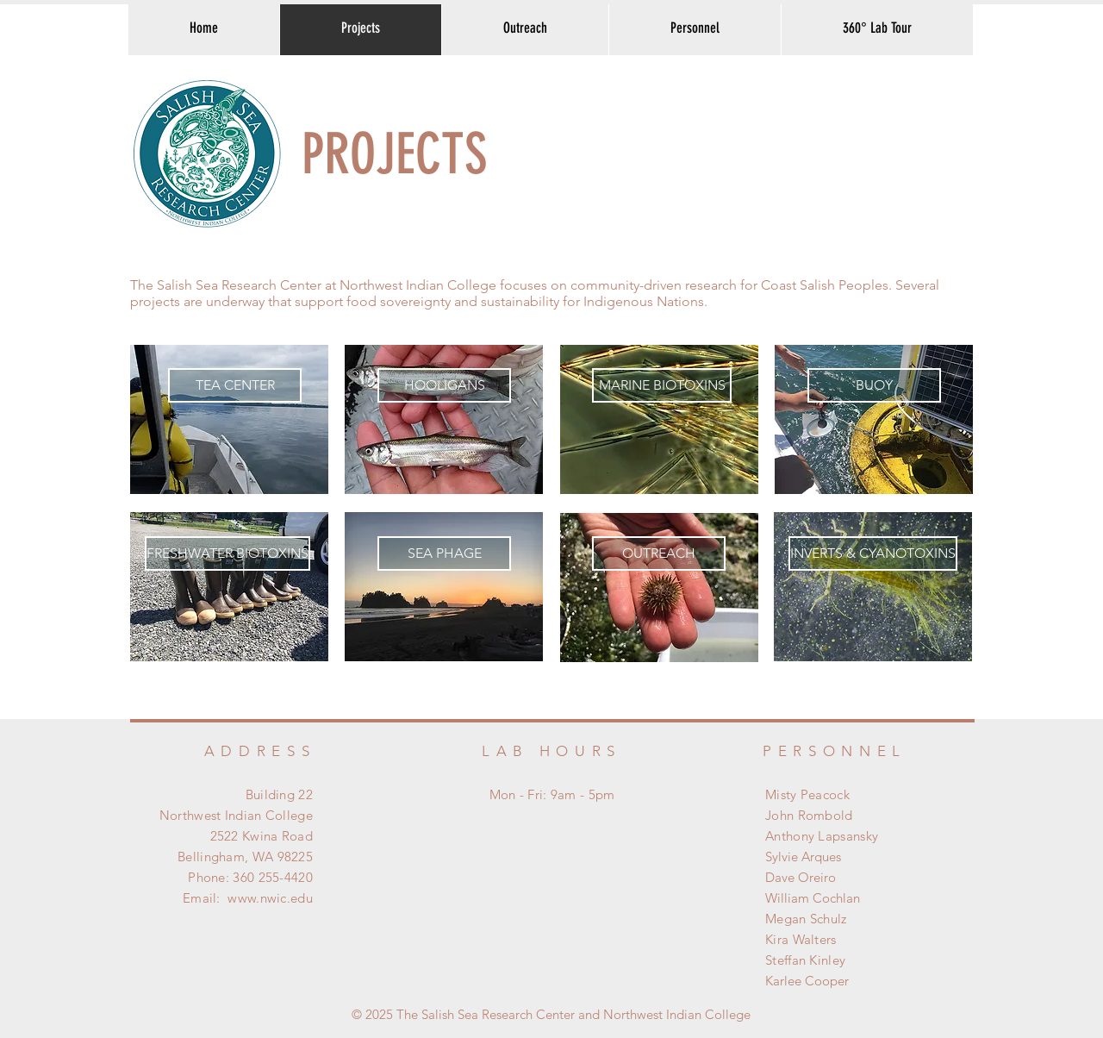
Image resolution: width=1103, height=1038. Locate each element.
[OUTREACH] (659, 553)
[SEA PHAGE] (444, 553)
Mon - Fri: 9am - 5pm (552, 794)
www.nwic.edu (270, 898)
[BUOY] (874, 385)
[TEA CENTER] (235, 385)
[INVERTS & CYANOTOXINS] (872, 553)
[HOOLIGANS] (444, 385)
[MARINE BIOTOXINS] (662, 385)
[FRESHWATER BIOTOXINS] (227, 553)
